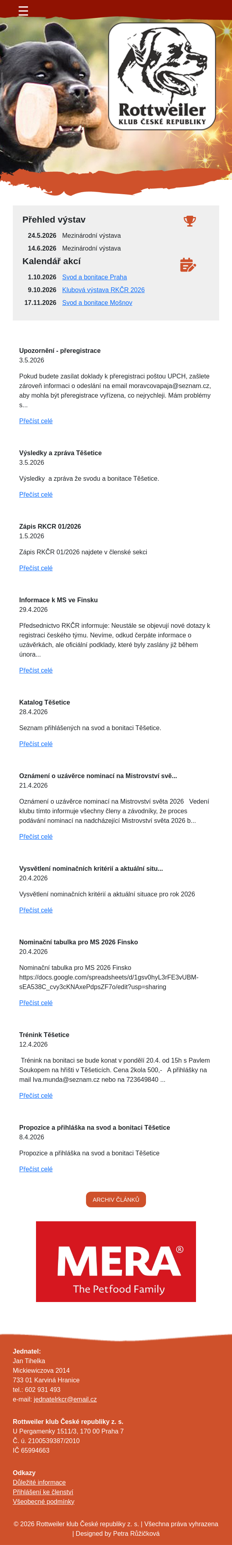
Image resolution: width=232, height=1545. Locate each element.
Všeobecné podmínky (43, 1501)
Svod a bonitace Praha (94, 277)
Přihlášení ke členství (43, 1492)
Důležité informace (39, 1482)
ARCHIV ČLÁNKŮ (116, 1200)
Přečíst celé (36, 421)
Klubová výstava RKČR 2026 (103, 290)
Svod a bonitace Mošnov (97, 302)
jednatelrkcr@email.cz (65, 1399)
